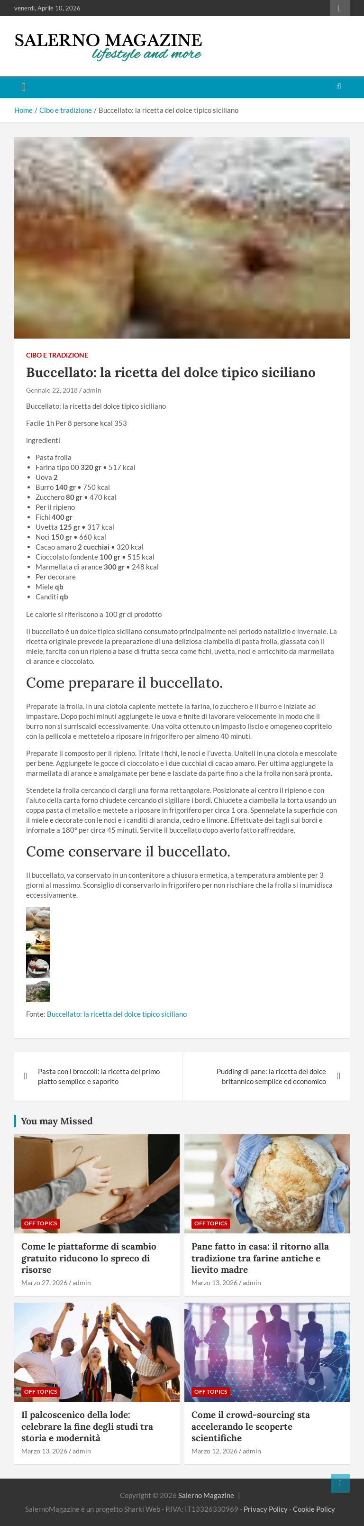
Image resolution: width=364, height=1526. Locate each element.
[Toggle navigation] (23, 87)
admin (92, 390)
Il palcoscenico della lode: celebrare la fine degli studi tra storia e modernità (87, 1426)
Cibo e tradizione (57, 355)
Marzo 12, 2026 (214, 1451)
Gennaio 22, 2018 (52, 390)
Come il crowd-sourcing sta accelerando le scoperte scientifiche (250, 1426)
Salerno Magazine (206, 1495)
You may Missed (57, 1121)
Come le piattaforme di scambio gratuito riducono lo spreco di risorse (88, 1258)
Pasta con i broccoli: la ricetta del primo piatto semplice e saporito (99, 1076)
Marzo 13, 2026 (214, 1282)
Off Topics (40, 1223)
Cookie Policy (314, 1509)
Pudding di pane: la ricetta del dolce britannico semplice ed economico (271, 1076)
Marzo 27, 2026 (44, 1282)
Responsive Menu (340, 8)
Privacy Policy (266, 1509)
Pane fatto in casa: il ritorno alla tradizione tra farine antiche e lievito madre (260, 1258)
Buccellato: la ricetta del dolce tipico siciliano (117, 1014)
